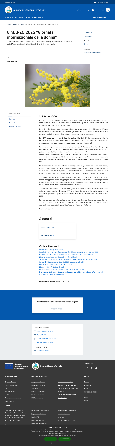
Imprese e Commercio (37, 391)
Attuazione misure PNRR (39, 423)
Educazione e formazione (65, 382)
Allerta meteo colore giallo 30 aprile (51, 249)
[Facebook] (83, 10)
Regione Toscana (10, 2)
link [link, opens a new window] (75, 435)
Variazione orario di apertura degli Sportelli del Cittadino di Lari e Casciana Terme (66, 254)
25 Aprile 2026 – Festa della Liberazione (52, 267)
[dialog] (57, 435)
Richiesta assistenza (37, 420)
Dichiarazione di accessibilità (66, 420)
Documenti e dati (10, 401)
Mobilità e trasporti (37, 398)
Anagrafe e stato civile (38, 382)
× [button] (113, 426)
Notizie (22, 24)
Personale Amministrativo (13, 398)
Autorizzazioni (62, 398)
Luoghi (86, 397)
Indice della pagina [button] (14, 113)
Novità (15, 24)
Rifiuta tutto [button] (64, 439)
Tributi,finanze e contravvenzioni (68, 388)
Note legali (61, 417)
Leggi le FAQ (35, 417)
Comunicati (87, 385)
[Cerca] (108, 10)
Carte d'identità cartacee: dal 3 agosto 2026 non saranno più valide (61, 262)
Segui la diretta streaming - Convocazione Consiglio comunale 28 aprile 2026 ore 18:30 (68, 252)
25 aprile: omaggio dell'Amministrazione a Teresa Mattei (58, 257)
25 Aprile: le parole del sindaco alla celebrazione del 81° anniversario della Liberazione (68, 259)
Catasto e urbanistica (37, 395)
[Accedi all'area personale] (101, 2)
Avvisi (86, 388)
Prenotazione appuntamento (40, 410)
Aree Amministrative (11, 385)
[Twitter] (87, 10)
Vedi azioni (89, 36)
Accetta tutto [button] (50, 439)
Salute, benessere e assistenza (67, 395)
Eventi (86, 400)
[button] (57, 443)
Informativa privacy (64, 414)
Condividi (88, 33)
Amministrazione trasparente (67, 410)
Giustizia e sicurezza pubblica (67, 385)
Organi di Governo (10, 382)
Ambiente (61, 391)
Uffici (6, 388)
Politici (7, 395)
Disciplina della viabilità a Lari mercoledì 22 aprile (55, 264)
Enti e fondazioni (10, 391)
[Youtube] (92, 10)
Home (9, 24)
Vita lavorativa (35, 388)
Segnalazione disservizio (38, 414)
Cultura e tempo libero (38, 385)
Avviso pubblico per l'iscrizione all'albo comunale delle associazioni (61, 269)
